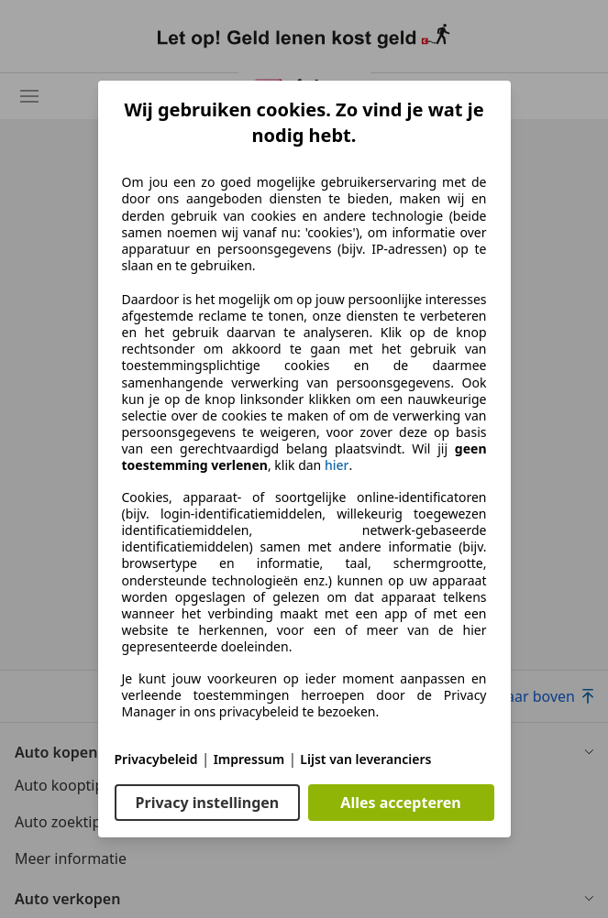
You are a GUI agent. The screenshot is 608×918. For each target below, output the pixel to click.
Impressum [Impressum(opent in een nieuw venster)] (249, 759)
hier (337, 465)
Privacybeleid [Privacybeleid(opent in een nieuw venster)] (156, 759)
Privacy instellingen (208, 802)
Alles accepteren (400, 802)
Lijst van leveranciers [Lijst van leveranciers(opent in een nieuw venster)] (365, 759)
